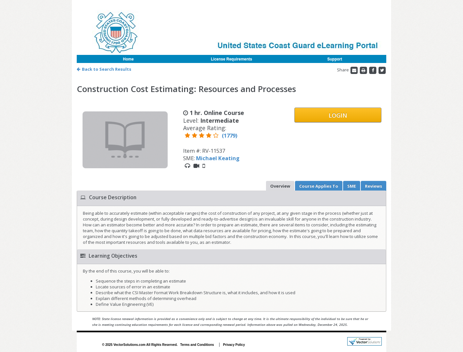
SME (351, 186)
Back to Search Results (104, 69)
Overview (280, 186)
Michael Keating (218, 158)
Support (334, 59)
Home (128, 59)
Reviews (373, 186)
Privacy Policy (234, 345)
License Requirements (231, 59)
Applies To (318, 186)
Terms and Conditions (197, 345)
